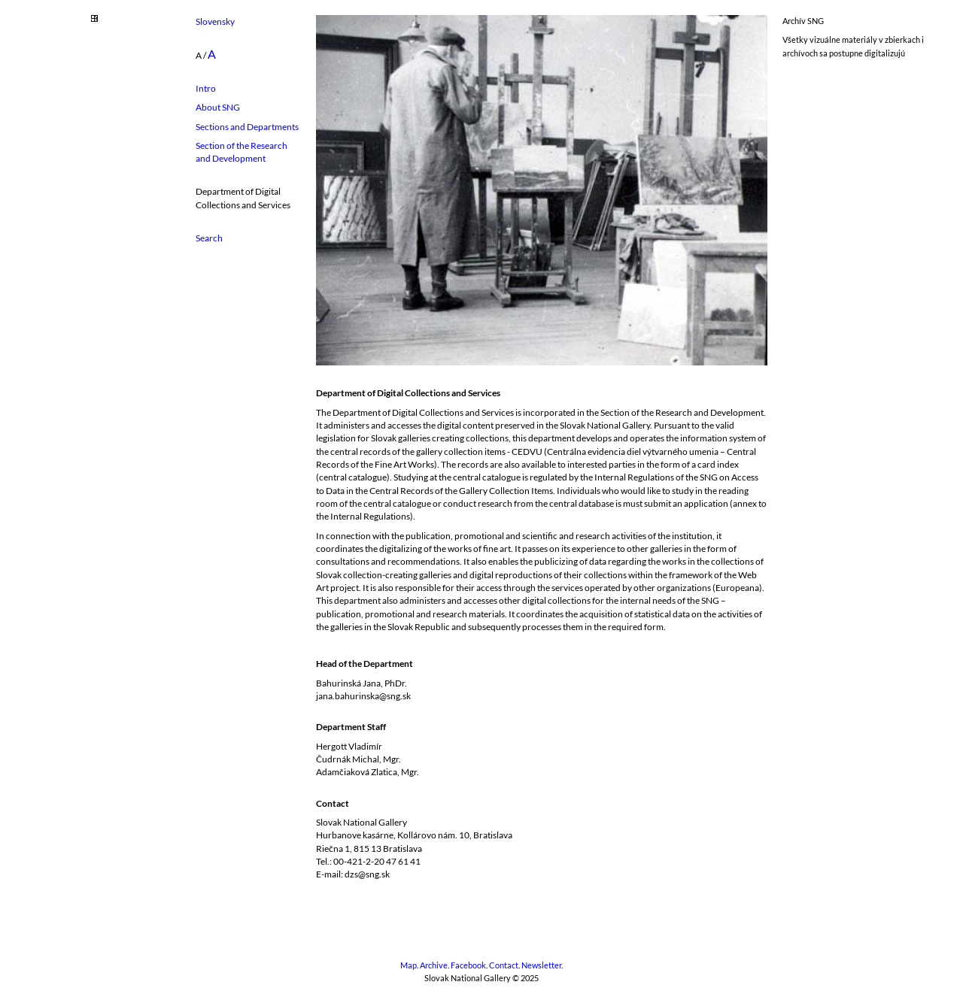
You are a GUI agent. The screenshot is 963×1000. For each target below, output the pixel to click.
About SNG (218, 107)
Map (408, 965)
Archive (434, 965)
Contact (503, 965)
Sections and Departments (247, 126)
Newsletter (541, 965)
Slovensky (215, 21)
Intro (206, 88)
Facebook (468, 965)
